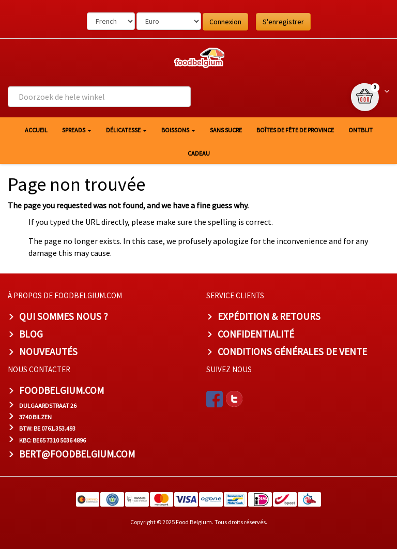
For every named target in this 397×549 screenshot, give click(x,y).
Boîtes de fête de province (295, 130)
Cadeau (199, 153)
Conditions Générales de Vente (292, 351)
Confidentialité (256, 334)
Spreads (76, 130)
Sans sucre (226, 130)
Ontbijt (360, 130)
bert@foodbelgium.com (77, 454)
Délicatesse (126, 130)
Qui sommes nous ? (63, 316)
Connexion (225, 21)
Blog (31, 334)
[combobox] (99, 96)
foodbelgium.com (61, 390)
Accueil (36, 130)
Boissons (178, 130)
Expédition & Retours (269, 316)
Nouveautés (48, 351)
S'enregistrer (283, 21)
